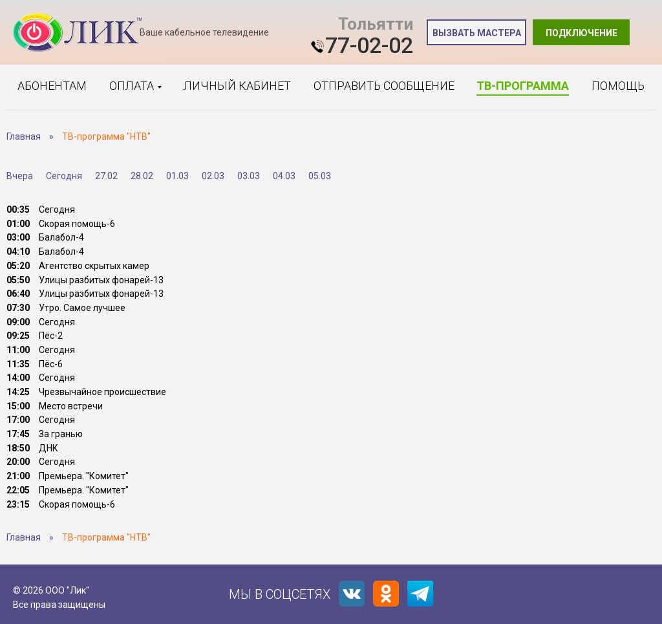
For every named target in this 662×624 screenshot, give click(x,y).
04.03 (284, 176)
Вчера (19, 176)
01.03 (177, 176)
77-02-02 (369, 45)
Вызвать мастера (476, 33)
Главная (23, 136)
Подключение (581, 33)
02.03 (213, 176)
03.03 (248, 176)
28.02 (142, 176)
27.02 (106, 176)
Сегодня (64, 176)
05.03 (319, 176)
